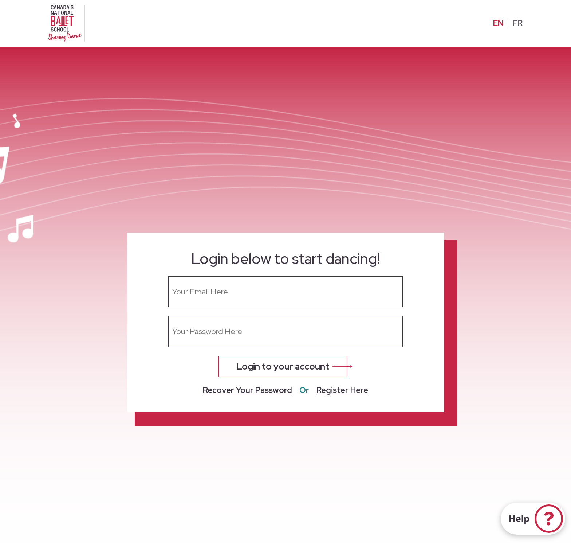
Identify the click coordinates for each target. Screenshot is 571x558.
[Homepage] (66, 23)
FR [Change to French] (518, 23)
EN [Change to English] (498, 23)
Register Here (342, 390)
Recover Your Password (247, 390)
